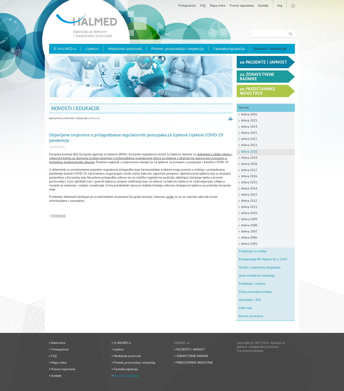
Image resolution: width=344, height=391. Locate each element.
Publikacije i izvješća (252, 284)
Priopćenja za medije (253, 251)
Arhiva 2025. (249, 120)
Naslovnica (56, 118)
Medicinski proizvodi (125, 48)
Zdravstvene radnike (192, 356)
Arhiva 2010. (249, 213)
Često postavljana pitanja (255, 292)
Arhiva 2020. (249, 152)
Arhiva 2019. (249, 158)
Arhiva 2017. (249, 170)
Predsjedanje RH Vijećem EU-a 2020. (263, 259)
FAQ (203, 5)
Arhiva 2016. (249, 176)
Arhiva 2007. (249, 231)
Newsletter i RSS (250, 300)
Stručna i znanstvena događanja (259, 267)
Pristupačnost (187, 5)
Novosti (94, 118)
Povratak (58, 216)
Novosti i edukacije (270, 48)
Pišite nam (245, 308)
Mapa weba (217, 5)
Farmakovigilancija (229, 48)
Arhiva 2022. (249, 139)
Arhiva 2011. (249, 207)
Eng (279, 5)
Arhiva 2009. (249, 219)
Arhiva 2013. (249, 194)
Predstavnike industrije (194, 362)
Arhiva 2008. (249, 225)
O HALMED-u (65, 48)
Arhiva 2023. (249, 133)
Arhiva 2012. (249, 201)
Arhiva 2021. (249, 145)
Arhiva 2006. (249, 237)
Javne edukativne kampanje (257, 275)
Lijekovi (92, 48)
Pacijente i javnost (190, 349)
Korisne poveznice (251, 316)
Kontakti (263, 5)
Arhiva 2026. (249, 114)
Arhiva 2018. (249, 164)
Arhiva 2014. (249, 188)
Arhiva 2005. (249, 244)
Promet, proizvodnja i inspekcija (177, 48)
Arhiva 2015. (249, 182)
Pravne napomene (242, 5)
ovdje (170, 197)
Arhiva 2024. (249, 127)
